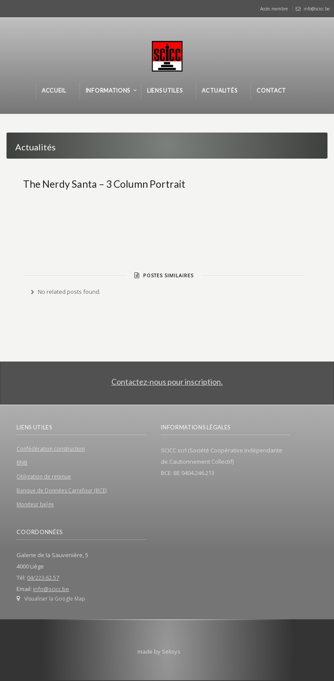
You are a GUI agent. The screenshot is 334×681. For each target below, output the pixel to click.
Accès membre (274, 9)
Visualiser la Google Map (54, 598)
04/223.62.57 (43, 577)
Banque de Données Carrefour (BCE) (62, 490)
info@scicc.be (317, 9)
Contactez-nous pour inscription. (167, 381)
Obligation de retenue (44, 476)
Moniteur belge (35, 504)
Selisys (171, 651)
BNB (22, 462)
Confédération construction (51, 448)
